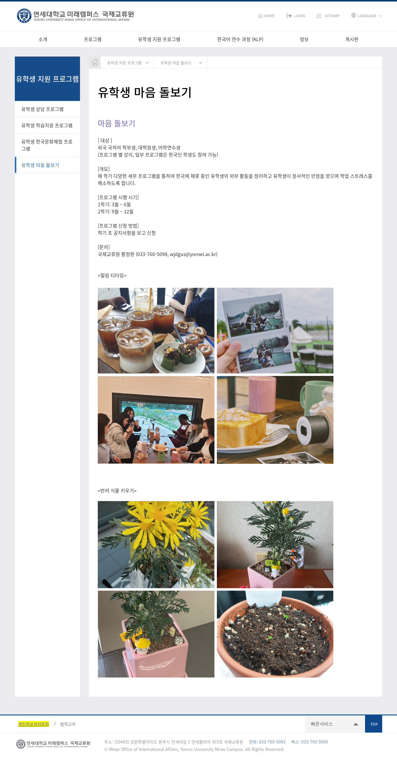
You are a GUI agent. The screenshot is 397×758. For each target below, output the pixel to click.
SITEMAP (332, 15)
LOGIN (299, 15)
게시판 (351, 39)
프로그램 (93, 39)
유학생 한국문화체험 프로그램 (47, 145)
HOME (269, 15)
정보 (304, 39)
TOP (373, 724)
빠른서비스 (322, 723)
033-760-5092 (272, 742)
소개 (43, 39)
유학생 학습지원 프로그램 (47, 125)
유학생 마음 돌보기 (40, 164)
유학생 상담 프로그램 (42, 108)
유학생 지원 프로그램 (159, 39)
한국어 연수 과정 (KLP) (240, 39)
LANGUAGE (367, 15)
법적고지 (68, 724)
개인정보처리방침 (33, 724)
